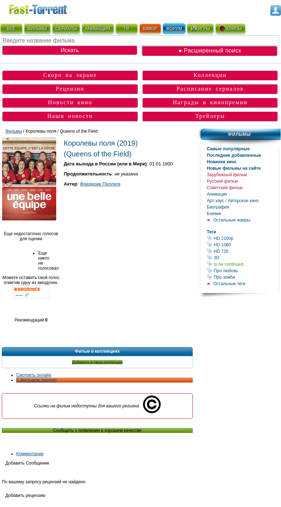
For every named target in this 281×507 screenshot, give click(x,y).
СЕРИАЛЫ (66, 28)
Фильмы (239, 134)
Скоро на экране (70, 75)
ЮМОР (150, 28)
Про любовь (243, 270)
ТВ (126, 28)
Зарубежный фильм (227, 174)
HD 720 (243, 251)
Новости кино (70, 102)
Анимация (217, 194)
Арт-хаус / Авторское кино (233, 200)
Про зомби (243, 277)
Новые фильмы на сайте (234, 168)
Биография (218, 207)
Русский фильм (222, 181)
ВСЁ (11, 28)
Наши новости (70, 116)
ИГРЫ (200, 28)
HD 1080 (243, 244)
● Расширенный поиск (209, 50)
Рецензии (70, 89)
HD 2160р (243, 238)
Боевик (214, 213)
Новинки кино (222, 161)
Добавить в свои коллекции (97, 362)
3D (243, 257)
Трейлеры (210, 116)
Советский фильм (224, 187)
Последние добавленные (234, 155)
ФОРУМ (174, 28)
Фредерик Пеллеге (100, 184)
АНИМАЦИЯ (97, 28)
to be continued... (243, 264)
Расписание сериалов (210, 89)
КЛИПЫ (230, 28)
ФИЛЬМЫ (37, 28)
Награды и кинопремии (210, 102)
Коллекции (210, 75)
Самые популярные (228, 148)
